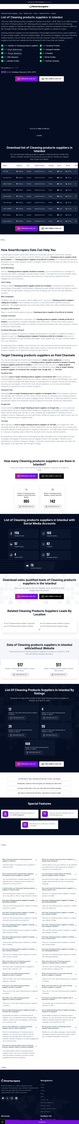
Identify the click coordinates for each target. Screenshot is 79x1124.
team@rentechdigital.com (51, 1094)
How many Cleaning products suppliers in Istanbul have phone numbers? (18, 873)
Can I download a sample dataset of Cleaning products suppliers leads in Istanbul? (56, 846)
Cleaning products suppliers (9, 13)
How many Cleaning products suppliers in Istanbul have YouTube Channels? (18, 921)
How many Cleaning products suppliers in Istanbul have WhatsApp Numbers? (58, 921)
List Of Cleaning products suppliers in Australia (19, 615)
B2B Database (46, 1083)
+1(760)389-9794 (48, 1091)
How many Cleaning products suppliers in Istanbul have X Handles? (18, 909)
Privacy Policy (45, 1077)
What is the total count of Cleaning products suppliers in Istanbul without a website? (56, 934)
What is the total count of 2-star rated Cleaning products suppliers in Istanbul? (57, 958)
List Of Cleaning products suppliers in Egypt (55, 615)
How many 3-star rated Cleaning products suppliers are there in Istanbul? (15, 958)
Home (43, 1056)
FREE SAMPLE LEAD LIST (52, 79)
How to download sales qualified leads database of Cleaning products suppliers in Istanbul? (18, 846)
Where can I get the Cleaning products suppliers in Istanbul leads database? (58, 832)
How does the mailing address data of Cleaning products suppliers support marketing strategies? (18, 1018)
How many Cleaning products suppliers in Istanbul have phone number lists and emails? (18, 885)
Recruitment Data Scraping (10, 1101)
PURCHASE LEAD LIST (26, 79)
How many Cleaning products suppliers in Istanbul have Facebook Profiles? (18, 897)
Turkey (35, 13)
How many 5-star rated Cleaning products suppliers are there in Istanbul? (15, 946)
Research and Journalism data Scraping (15, 1110)
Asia (21, 13)
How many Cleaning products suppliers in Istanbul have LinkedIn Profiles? (58, 885)
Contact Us (48, 2)
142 (52, 501)
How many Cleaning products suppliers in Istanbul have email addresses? (58, 873)
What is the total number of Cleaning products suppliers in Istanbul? (17, 832)
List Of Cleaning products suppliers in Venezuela (20, 612)
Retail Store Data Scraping (10, 1107)
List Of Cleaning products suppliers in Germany (56, 612)
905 (26, 501)
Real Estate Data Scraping (10, 1092)
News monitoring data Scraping (12, 1104)
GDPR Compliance (47, 1074)
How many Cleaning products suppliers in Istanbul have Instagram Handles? (58, 897)
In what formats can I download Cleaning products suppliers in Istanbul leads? (18, 861)
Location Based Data (48, 1080)
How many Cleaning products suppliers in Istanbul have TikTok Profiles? (58, 909)
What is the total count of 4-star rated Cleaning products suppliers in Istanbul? (57, 946)
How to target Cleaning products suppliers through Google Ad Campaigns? (58, 982)
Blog (42, 1065)
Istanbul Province (44, 13)
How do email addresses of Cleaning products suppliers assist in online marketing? (17, 999)
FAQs (42, 1059)
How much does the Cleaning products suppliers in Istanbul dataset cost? (58, 861)
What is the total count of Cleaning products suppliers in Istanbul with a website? (16, 934)
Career (43, 1062)
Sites (42, 1068)
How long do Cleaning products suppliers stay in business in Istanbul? (57, 970)
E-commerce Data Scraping (10, 1098)
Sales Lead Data (7, 1095)
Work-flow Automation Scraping (12, 1113)
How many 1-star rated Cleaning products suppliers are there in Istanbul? (15, 970)
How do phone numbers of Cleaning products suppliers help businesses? (56, 999)
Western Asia (28, 13)
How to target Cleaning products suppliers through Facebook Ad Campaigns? (18, 982)
